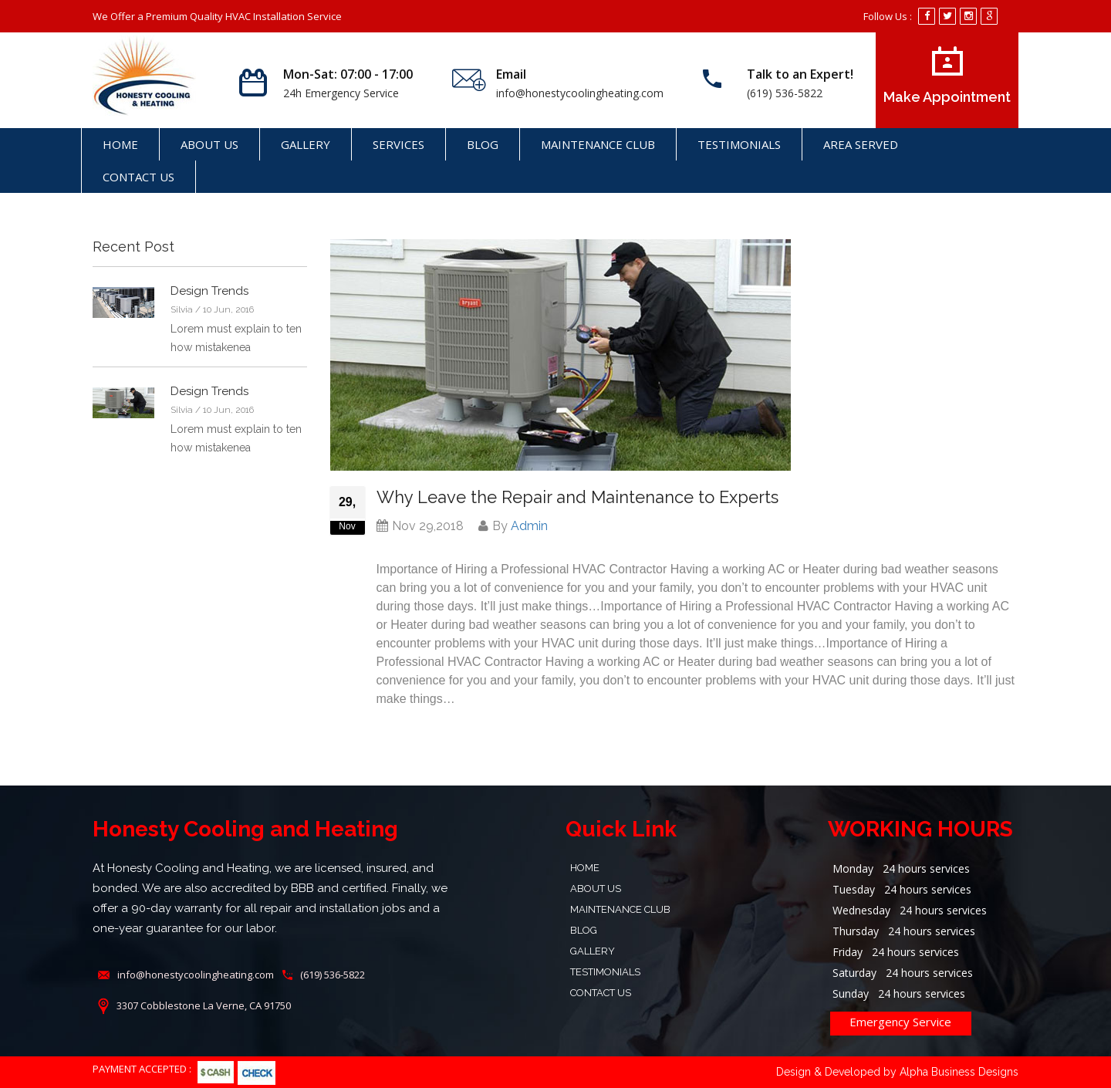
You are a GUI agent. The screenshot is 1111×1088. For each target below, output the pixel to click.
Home (120, 144)
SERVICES (398, 144)
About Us (209, 144)
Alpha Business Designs (959, 1072)
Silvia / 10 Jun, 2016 (212, 309)
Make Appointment (947, 75)
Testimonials (739, 144)
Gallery (305, 144)
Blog (482, 144)
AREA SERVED (860, 144)
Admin (529, 526)
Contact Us (138, 176)
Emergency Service (900, 1021)
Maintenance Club (598, 144)
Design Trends (209, 291)
